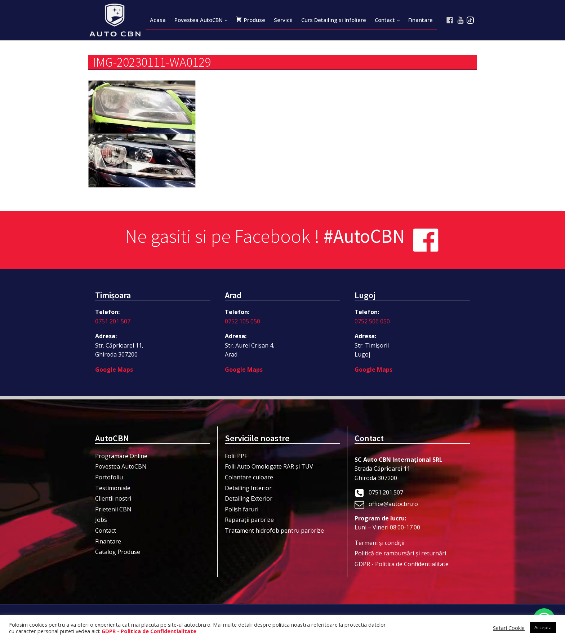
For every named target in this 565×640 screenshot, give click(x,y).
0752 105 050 (242, 321)
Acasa (158, 19)
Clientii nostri (113, 498)
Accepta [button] (543, 627)
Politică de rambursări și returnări (400, 553)
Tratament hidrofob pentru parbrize (274, 530)
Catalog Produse (117, 552)
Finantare (420, 19)
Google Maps (114, 369)
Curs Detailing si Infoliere (333, 19)
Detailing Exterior (248, 498)
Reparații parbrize (249, 520)
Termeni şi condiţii (379, 543)
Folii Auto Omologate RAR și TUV (269, 466)
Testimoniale (112, 488)
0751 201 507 (112, 321)
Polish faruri (241, 509)
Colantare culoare (249, 477)
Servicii (283, 19)
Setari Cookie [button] (509, 628)
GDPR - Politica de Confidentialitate (402, 564)
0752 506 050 (372, 321)
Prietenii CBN (113, 509)
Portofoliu (109, 477)
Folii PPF (236, 456)
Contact (385, 19)
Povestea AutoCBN (198, 19)
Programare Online (121, 456)
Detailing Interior (248, 488)
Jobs (101, 520)
